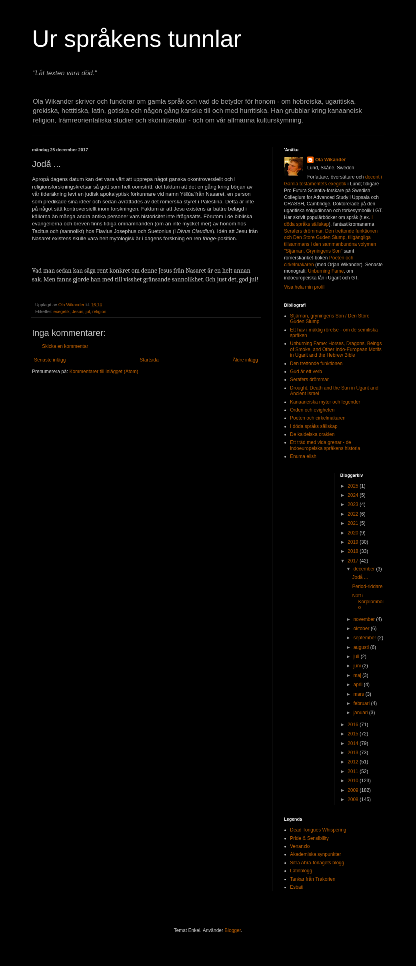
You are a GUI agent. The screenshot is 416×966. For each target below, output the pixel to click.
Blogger (232, 930)
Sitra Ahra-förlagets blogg (317, 863)
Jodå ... (360, 577)
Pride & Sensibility (309, 838)
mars (359, 694)
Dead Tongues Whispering (318, 830)
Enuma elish (303, 456)
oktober (361, 628)
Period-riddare (367, 586)
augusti (361, 647)
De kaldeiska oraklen (312, 434)
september (365, 638)
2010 (354, 780)
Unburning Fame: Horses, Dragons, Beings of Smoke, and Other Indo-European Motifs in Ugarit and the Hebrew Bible (336, 349)
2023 (354, 504)
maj (357, 675)
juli (356, 656)
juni (357, 666)
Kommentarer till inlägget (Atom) (103, 371)
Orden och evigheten (312, 410)
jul (88, 311)
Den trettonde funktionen (316, 363)
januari (361, 712)
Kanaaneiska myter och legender (325, 402)
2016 (354, 724)
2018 (354, 551)
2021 (354, 523)
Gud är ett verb (306, 371)
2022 (354, 514)
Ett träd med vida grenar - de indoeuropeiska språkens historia (325, 445)
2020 (354, 533)
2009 (354, 790)
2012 (354, 762)
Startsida (149, 360)
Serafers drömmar (309, 379)
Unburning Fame (326, 271)
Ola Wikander (330, 160)
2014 (354, 743)
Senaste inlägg (50, 360)
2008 (354, 799)
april (358, 684)
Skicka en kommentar (65, 346)
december (364, 569)
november (364, 619)
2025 (354, 486)
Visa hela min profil (304, 287)
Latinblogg (301, 871)
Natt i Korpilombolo (367, 601)
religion (99, 311)
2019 (354, 542)
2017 (354, 561)
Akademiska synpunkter (315, 854)
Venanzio (300, 846)
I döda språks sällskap (314, 426)
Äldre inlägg (245, 360)
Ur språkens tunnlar (137, 38)
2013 (354, 752)
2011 (354, 771)
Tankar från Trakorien (312, 879)
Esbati (296, 887)
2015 (354, 734)
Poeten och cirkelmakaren (318, 418)
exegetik (62, 311)
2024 (354, 495)
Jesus (77, 311)
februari (362, 703)
